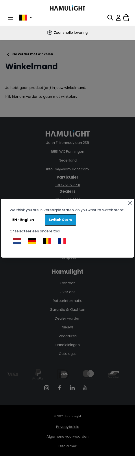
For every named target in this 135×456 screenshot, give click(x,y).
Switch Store (60, 219)
